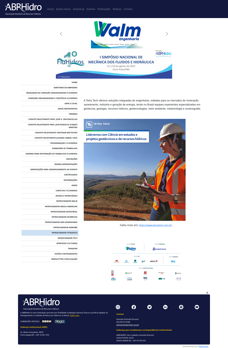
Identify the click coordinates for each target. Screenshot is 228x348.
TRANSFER (72, 248)
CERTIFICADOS (70, 174)
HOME (74, 82)
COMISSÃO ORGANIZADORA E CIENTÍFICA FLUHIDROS (52, 98)
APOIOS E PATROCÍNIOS (66, 195)
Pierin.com (203, 346)
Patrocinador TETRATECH (64, 232)
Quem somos (63, 9)
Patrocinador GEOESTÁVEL (64, 211)
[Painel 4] (111, 44)
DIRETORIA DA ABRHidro (65, 87)
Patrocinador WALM (66, 201)
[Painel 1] (95, 44)
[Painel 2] (101, 44)
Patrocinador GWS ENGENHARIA (61, 222)
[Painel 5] (116, 44)
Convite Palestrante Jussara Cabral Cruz (55, 137)
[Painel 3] (106, 44)
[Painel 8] (132, 44)
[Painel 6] (122, 44)
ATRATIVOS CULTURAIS (66, 243)
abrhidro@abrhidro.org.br (127, 325)
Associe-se (78, 9)
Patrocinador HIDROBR (65, 227)
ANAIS (74, 185)
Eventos (91, 9)
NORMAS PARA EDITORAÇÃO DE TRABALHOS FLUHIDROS (51, 153)
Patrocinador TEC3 (67, 238)
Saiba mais (74, 315)
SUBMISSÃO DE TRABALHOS (64, 148)
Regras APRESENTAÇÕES (66, 164)
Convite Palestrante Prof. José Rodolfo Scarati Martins (52, 126)
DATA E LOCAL (71, 103)
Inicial (50, 9)
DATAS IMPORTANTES (67, 108)
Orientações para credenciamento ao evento (53, 169)
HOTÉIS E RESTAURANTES (66, 253)
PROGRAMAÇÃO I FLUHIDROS (63, 143)
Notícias (117, 9)
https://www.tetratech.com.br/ (155, 225)
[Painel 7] (127, 44)
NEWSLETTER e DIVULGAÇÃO (64, 259)
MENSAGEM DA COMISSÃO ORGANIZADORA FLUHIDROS (51, 92)
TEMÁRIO (73, 114)
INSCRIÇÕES (71, 159)
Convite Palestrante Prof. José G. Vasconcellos (52, 119)
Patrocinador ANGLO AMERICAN (61, 206)
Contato (128, 9)
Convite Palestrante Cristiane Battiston (56, 132)
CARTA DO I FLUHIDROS (66, 190)
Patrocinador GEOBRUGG (65, 217)
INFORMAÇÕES (70, 180)
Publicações (104, 9)
